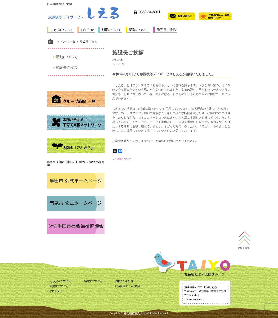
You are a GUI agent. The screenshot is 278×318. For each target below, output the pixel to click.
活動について (139, 30)
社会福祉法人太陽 (134, 313)
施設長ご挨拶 (166, 30)
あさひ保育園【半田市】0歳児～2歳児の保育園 (76, 163)
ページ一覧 (118, 64)
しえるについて (61, 30)
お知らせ (87, 30)
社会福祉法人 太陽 (127, 286)
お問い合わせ (124, 281)
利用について (111, 30)
